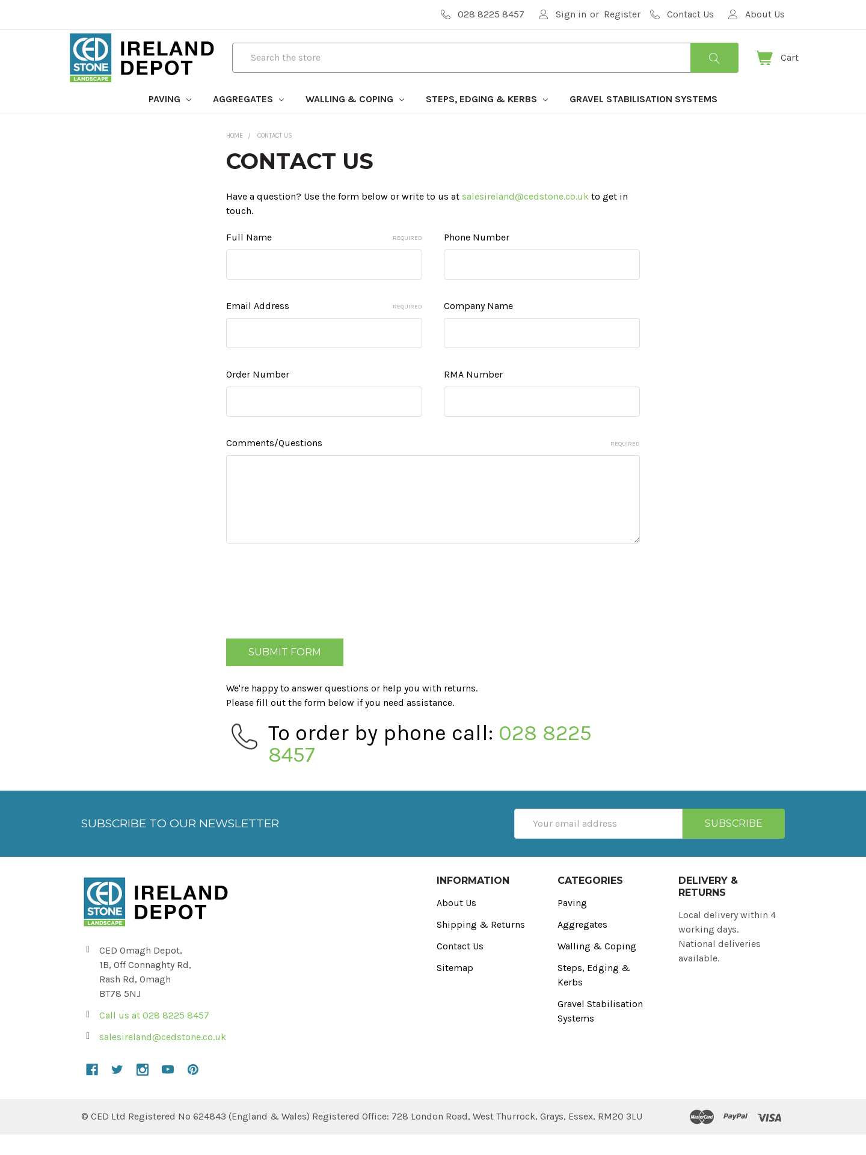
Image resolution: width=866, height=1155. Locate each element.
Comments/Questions (433, 464)
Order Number (257, 395)
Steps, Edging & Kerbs (487, 119)
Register (622, 14)
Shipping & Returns (481, 945)
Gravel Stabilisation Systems (643, 119)
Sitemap (455, 988)
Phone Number (476, 258)
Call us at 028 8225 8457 (154, 1035)
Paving (170, 119)
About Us (456, 923)
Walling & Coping (355, 119)
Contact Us (460, 966)
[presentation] (317, 607)
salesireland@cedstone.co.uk (525, 217)
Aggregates (248, 119)
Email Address (324, 326)
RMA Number (473, 395)
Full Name (324, 258)
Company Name (478, 326)
